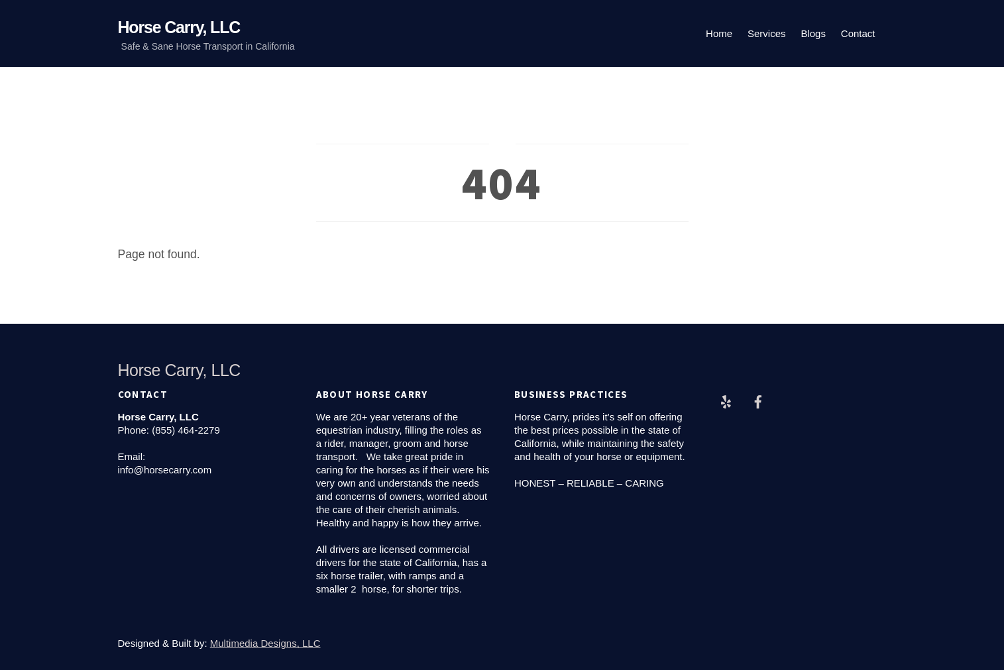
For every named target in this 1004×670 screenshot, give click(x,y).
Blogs (813, 33)
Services (767, 33)
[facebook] (758, 400)
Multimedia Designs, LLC (265, 643)
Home (719, 33)
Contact (858, 33)
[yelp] (725, 400)
